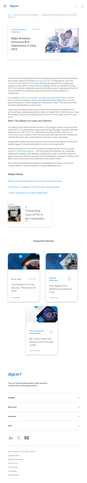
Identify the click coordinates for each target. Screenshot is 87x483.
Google (11, 83)
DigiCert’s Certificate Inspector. (21, 151)
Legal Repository (14, 455)
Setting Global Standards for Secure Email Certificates (35, 181)
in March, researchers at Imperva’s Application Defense (44, 97)
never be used (41, 80)
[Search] (77, 6)
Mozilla (18, 83)
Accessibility (12, 471)
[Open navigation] (5, 6)
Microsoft (30, 83)
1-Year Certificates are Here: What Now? (28, 192)
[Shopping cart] (82, 6)
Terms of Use (12, 463)
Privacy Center (13, 467)
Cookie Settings (13, 475)
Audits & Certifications (15, 459)
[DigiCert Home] (41, 6)
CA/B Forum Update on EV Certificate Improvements (34, 187)
